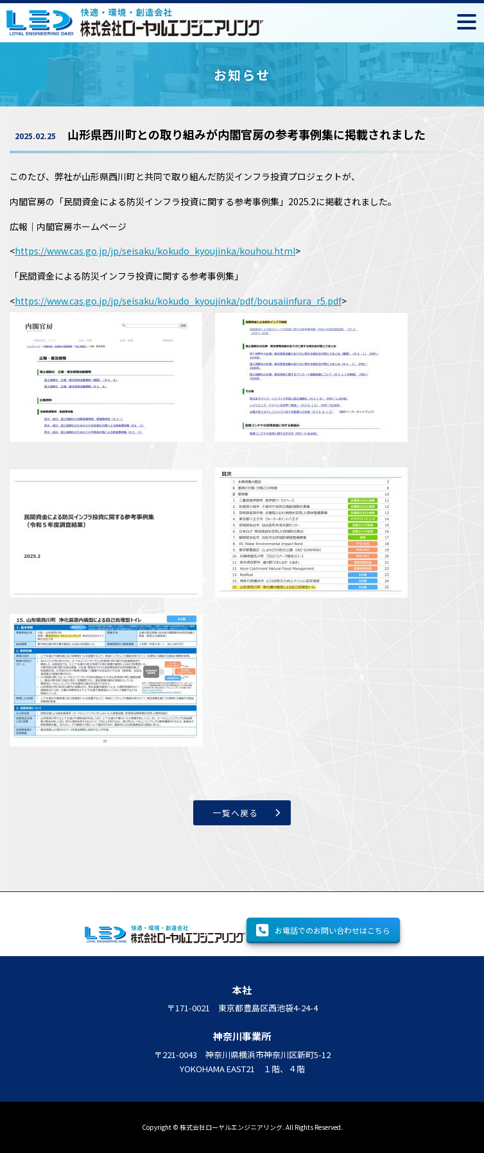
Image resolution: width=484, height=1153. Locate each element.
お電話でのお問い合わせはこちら (323, 930)
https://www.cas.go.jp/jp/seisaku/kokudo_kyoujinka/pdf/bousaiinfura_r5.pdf (178, 300)
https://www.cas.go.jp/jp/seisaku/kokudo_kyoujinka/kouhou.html (155, 250)
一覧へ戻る (235, 813)
